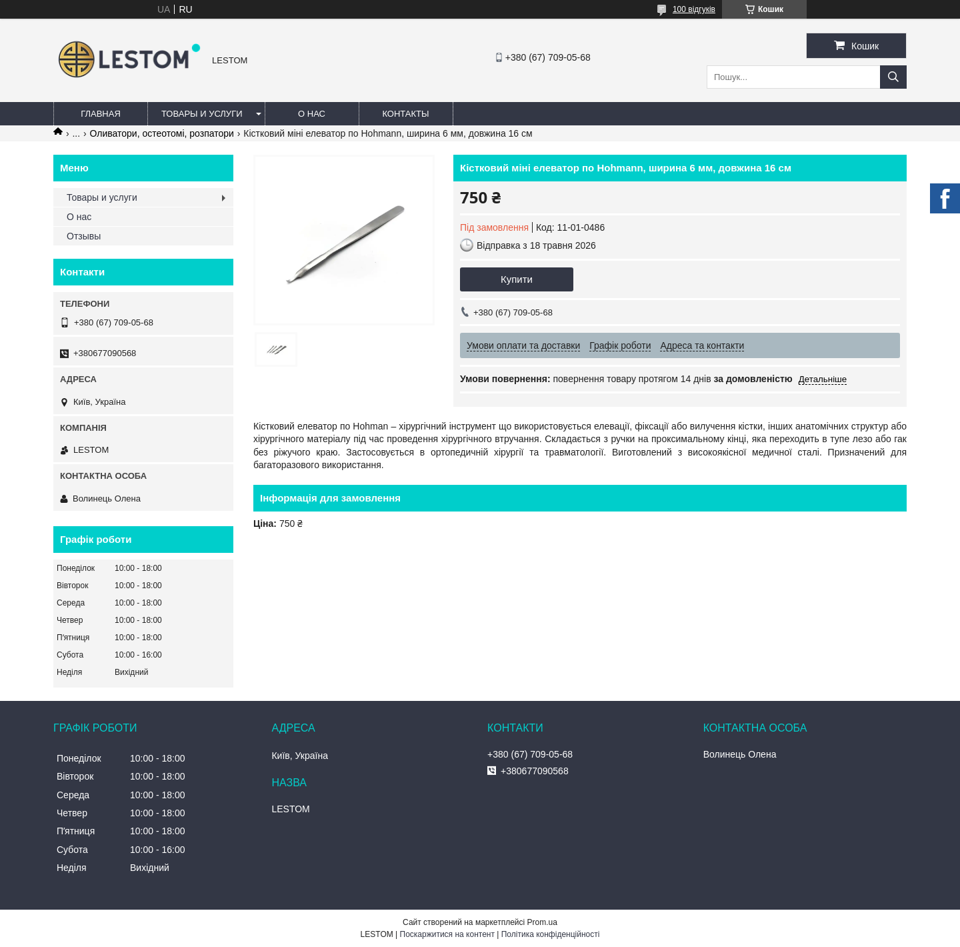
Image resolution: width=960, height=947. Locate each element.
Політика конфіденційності (550, 934)
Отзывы (84, 236)
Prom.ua (542, 922)
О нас (311, 114)
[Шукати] (893, 77)
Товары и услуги (202, 114)
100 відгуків (694, 9)
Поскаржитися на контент (447, 934)
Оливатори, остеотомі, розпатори (162, 133)
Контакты (405, 114)
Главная (101, 114)
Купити (517, 279)
